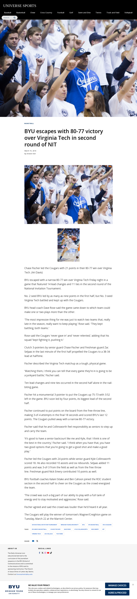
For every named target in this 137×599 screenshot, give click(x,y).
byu (83, 524)
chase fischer (55, 529)
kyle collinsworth (81, 529)
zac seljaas (48, 533)
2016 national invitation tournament (44, 524)
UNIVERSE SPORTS (19, 6)
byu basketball (93, 524)
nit (103, 529)
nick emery (95, 529)
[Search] (10, 18)
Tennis (98, 12)
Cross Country (46, 12)
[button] (133, 584)
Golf (71, 12)
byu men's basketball (39, 529)
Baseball (7, 12)
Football (60, 12)
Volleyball (128, 12)
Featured (59, 533)
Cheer (32, 12)
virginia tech (36, 533)
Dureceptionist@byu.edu (17, 577)
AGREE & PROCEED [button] (117, 592)
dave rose (67, 529)
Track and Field (113, 12)
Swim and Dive (84, 12)
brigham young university (69, 524)
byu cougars (107, 524)
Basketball (20, 12)
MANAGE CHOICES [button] (117, 585)
